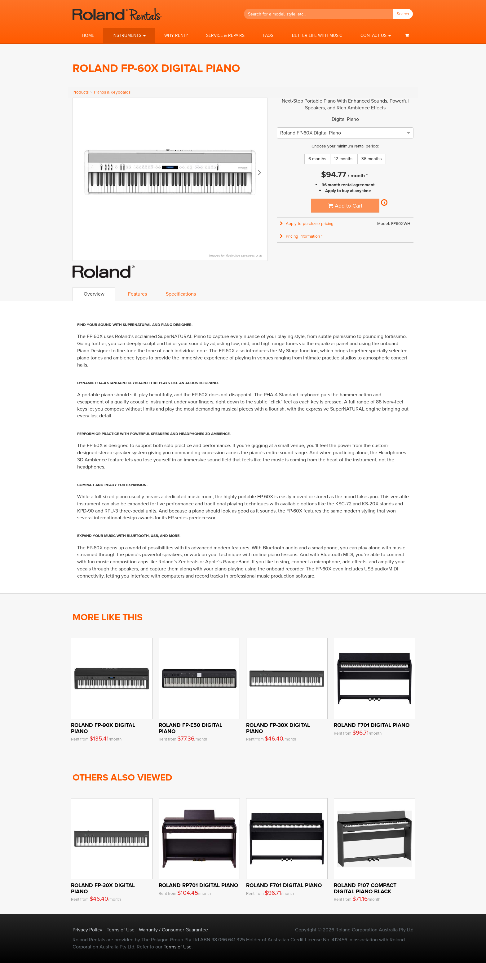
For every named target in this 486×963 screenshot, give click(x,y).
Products (81, 92)
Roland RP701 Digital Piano (198, 885)
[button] (129, 35)
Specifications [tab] (181, 293)
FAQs (268, 35)
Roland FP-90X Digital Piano (103, 728)
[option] (310, 132)
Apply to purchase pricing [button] (307, 223)
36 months (371, 159)
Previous (80, 172)
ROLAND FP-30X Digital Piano (278, 728)
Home (88, 35)
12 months (344, 159)
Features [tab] (137, 293)
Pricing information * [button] (301, 236)
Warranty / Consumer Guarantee (173, 929)
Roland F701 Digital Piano (371, 725)
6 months (317, 159)
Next (259, 172)
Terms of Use (121, 929)
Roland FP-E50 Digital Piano (190, 728)
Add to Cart (345, 206)
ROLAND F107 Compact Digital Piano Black (365, 888)
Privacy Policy (87, 929)
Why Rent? (176, 35)
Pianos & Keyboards (112, 92)
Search (403, 14)
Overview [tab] (94, 293)
